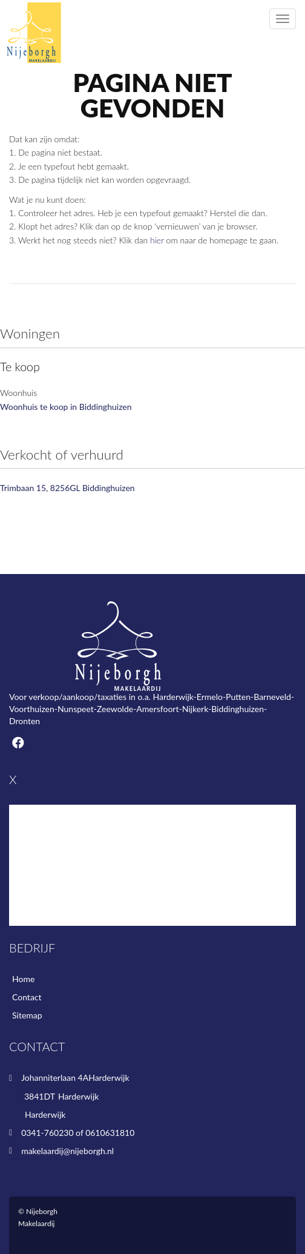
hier (157, 240)
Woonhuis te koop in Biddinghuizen (66, 406)
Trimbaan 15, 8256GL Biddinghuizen (67, 488)
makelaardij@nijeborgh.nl (67, 1151)
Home (23, 979)
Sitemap (27, 1015)
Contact (27, 997)
